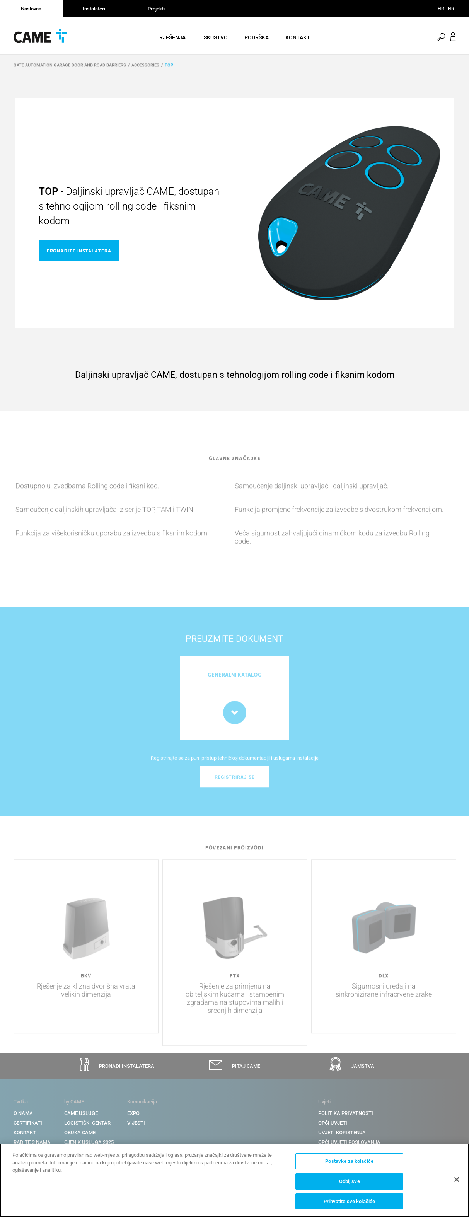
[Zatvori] (456, 1180)
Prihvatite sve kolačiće (349, 1202)
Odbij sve (349, 1182)
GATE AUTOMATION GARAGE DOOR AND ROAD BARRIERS (70, 70)
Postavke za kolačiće (349, 1162)
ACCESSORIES (145, 70)
